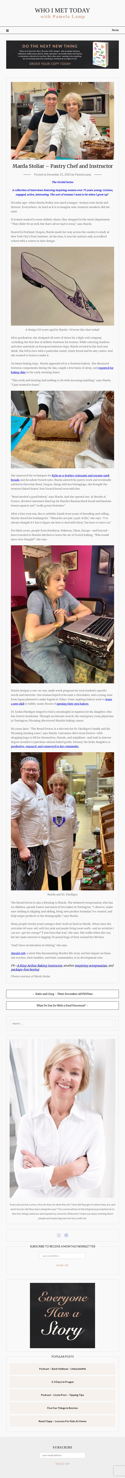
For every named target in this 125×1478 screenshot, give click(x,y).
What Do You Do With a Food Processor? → (63, 1005)
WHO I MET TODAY (62, 10)
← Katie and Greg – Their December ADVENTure (62, 994)
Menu (115, 30)
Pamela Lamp (83, 174)
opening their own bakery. (72, 703)
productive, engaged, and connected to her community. (45, 746)
